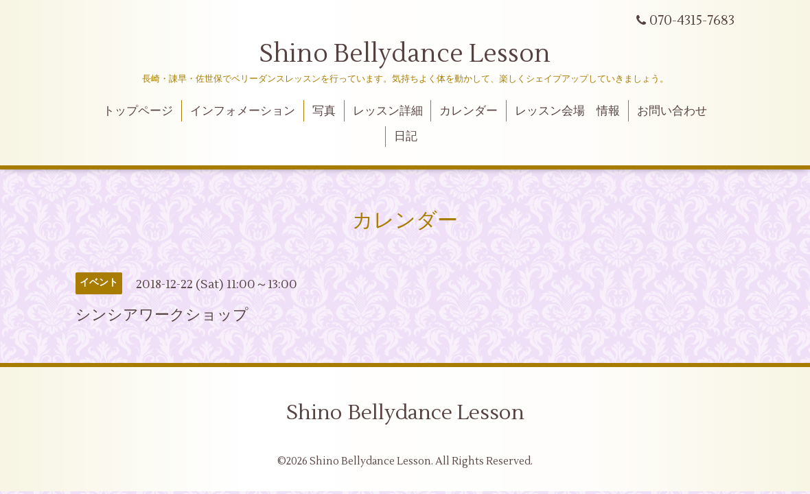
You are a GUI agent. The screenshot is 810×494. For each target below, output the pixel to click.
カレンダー (468, 111)
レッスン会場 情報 (567, 111)
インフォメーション (242, 111)
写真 (324, 111)
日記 (405, 136)
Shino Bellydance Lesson (405, 54)
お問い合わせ (672, 111)
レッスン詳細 (388, 111)
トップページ (138, 111)
